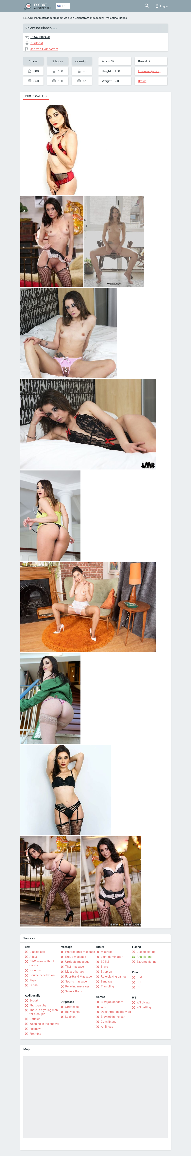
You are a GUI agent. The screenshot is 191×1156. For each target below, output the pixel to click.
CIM (139, 977)
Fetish (33, 985)
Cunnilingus (108, 1021)
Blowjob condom (112, 1002)
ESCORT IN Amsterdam (37, 17)
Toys (32, 980)
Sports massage (76, 981)
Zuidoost (58, 17)
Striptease (72, 1007)
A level (33, 957)
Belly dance (72, 1012)
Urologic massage (77, 961)
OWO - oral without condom (41, 963)
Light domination (112, 957)
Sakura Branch (74, 991)
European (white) (149, 71)
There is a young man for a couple (43, 1012)
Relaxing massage (77, 986)
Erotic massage (75, 957)
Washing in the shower (44, 1024)
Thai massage (74, 966)
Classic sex (37, 952)
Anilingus (107, 1026)
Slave (104, 966)
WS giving (143, 1002)
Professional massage (80, 952)
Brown (142, 81)
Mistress (107, 952)
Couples (34, 1019)
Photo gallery (36, 96)
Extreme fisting (146, 961)
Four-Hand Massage (78, 976)
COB (139, 982)
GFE (103, 1007)
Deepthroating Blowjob (116, 1012)
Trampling (107, 986)
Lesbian (70, 1016)
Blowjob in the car (113, 1016)
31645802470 (40, 37)
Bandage (106, 981)
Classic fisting (146, 952)
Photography (37, 1005)
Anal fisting (144, 957)
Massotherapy (74, 971)
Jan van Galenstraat (76, 17)
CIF (139, 987)
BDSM (105, 961)
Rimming (35, 1034)
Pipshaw (35, 1029)
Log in (162, 6)
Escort (33, 1000)
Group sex (36, 970)
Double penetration (42, 975)
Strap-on (106, 971)
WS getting (144, 1007)
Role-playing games (114, 976)
